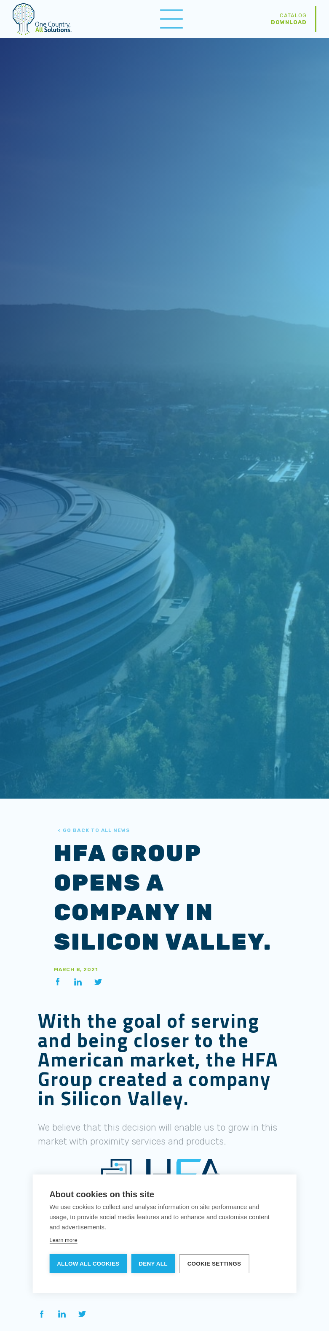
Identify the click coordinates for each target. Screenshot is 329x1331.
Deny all (153, 1264)
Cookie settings (214, 1264)
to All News (94, 830)
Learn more (63, 1240)
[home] (42, 19)
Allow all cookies (88, 1264)
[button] (171, 19)
